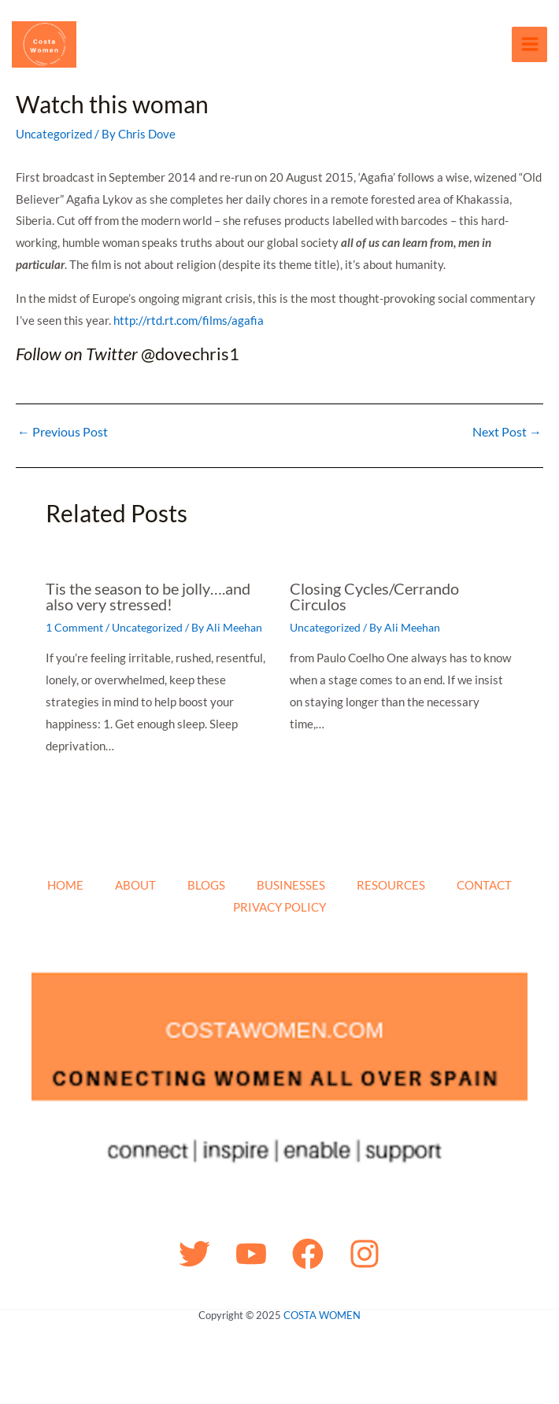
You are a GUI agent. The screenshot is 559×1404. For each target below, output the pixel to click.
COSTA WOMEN (322, 1315)
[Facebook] (308, 1253)
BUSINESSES (291, 885)
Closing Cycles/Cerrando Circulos (374, 600)
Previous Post (62, 435)
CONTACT (484, 885)
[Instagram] (364, 1253)
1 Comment (74, 631)
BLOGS (206, 885)
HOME (65, 885)
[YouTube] (251, 1253)
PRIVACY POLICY (279, 907)
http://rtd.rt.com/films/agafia (188, 324)
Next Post (507, 435)
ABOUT (135, 885)
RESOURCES (391, 885)
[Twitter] (194, 1253)
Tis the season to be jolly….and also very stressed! (148, 600)
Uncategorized (54, 138)
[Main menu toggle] (529, 46)
